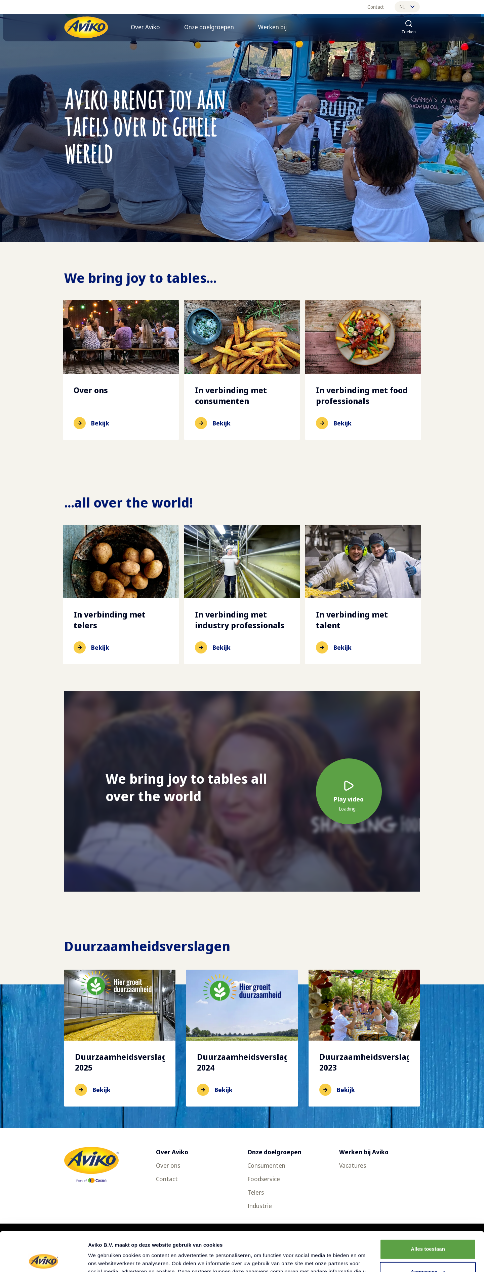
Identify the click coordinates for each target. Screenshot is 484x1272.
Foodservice (263, 1179)
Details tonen (104, 1259)
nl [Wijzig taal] (407, 6)
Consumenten (266, 1165)
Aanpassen (428, 1232)
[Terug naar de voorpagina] (86, 27)
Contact (375, 7)
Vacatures (352, 1165)
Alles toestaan (428, 1209)
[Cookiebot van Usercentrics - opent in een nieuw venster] (43, 1259)
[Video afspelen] (349, 791)
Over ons (168, 1165)
